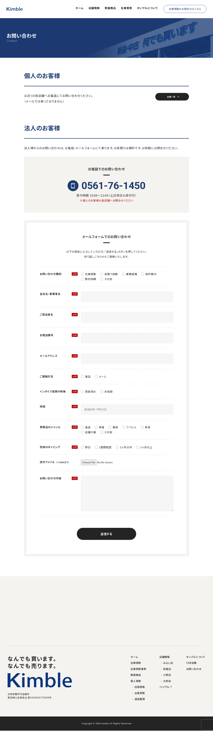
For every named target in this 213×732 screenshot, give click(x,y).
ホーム (80, 8)
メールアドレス (48, 356)
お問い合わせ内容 (50, 478)
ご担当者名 (46, 314)
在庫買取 (126, 8)
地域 (42, 406)
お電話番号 (46, 335)
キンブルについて (147, 8)
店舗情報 (94, 8)
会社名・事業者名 (50, 294)
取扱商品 (110, 8)
